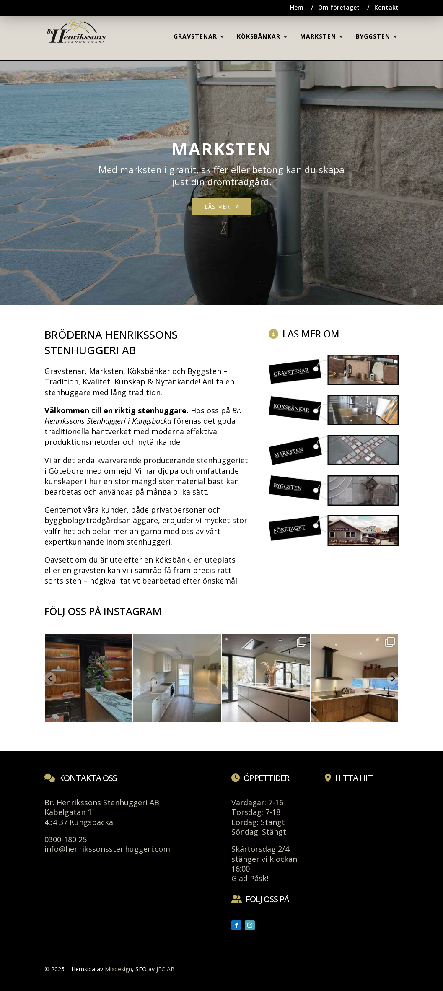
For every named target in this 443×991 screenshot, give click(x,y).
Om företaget (339, 8)
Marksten (106, 371)
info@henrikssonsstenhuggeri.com (107, 849)
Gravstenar (64, 371)
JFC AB (165, 969)
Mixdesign (118, 969)
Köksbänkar (148, 371)
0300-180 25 (65, 839)
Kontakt (386, 8)
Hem (296, 8)
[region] (221, 176)
